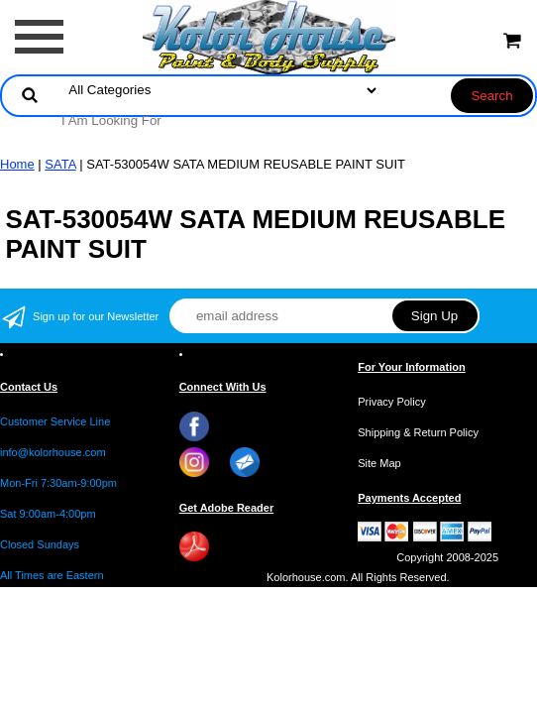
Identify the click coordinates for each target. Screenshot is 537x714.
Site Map (379, 463)
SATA (60, 164)
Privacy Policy (391, 402)
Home (17, 164)
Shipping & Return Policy (418, 432)
